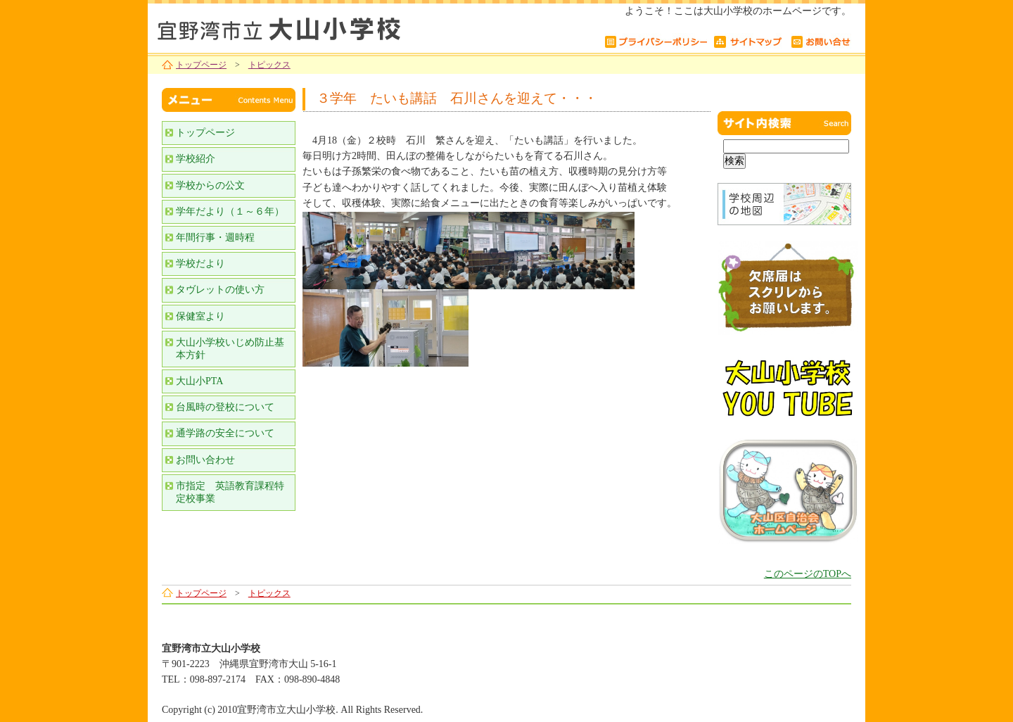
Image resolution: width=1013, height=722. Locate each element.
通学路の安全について (225, 433)
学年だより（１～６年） (230, 211)
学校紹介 (195, 158)
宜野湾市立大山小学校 (323, 26)
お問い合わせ (205, 460)
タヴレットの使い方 (220, 289)
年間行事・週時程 (215, 237)
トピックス (269, 65)
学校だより (200, 263)
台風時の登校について (225, 407)
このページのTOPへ (807, 574)
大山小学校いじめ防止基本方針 (230, 348)
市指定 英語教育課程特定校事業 (230, 492)
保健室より (200, 316)
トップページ (201, 65)
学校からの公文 (210, 185)
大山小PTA (199, 381)
